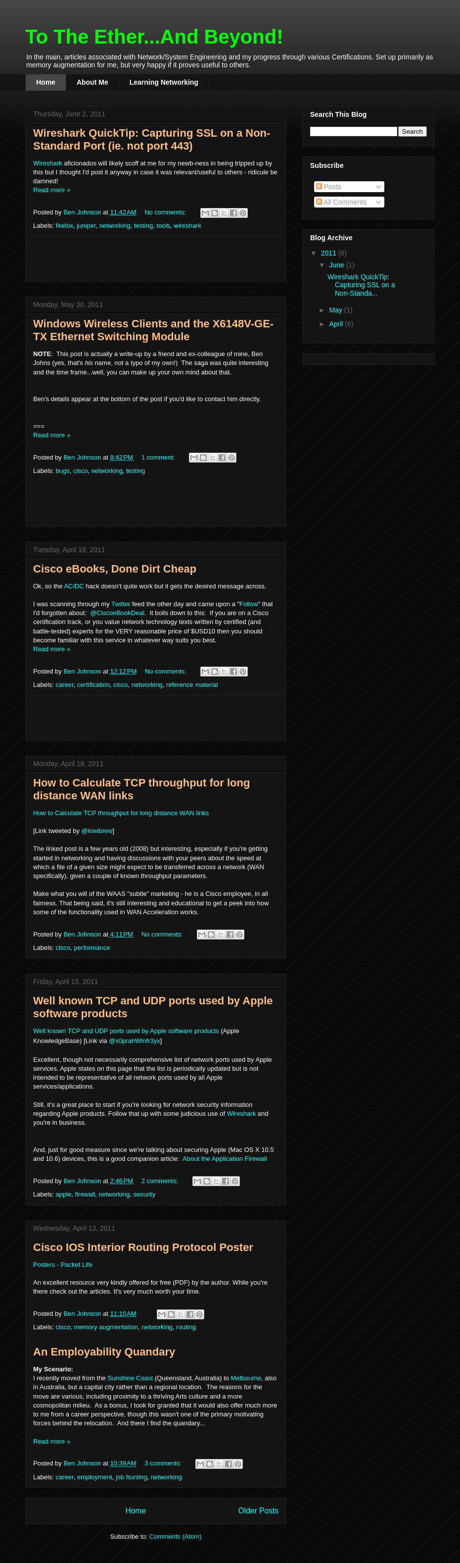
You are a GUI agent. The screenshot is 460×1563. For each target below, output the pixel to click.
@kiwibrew (97, 830)
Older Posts (258, 1511)
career (65, 684)
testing (143, 225)
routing (186, 1327)
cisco (80, 470)
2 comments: (160, 1181)
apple (64, 1194)
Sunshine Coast (130, 1378)
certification (93, 684)
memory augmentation (106, 1327)
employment (94, 1477)
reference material (192, 684)
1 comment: (159, 457)
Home (45, 82)
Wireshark (47, 163)
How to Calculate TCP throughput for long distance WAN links (121, 813)
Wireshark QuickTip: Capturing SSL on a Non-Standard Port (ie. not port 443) (151, 139)
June (337, 265)
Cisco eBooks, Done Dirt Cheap (114, 569)
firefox (64, 225)
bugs (63, 470)
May (336, 310)
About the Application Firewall (225, 1158)
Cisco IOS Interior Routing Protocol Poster (143, 1247)
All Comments (341, 202)
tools (163, 225)
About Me (92, 82)
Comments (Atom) (175, 1536)
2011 (329, 253)
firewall (85, 1194)
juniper (86, 225)
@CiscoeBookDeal (117, 613)
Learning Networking (164, 82)
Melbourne (246, 1378)
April (337, 324)
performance (92, 947)
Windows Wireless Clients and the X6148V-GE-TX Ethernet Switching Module (153, 330)
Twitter (120, 604)
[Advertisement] (156, 259)
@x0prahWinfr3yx (134, 1040)
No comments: (165, 212)
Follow (248, 604)
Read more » (51, 190)
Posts (328, 187)
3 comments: (163, 1463)
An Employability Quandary (104, 1352)
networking (115, 225)
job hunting (131, 1477)
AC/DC (74, 586)
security (144, 1194)
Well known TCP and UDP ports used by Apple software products (126, 1031)
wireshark (187, 225)
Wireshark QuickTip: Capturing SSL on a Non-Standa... (361, 285)
